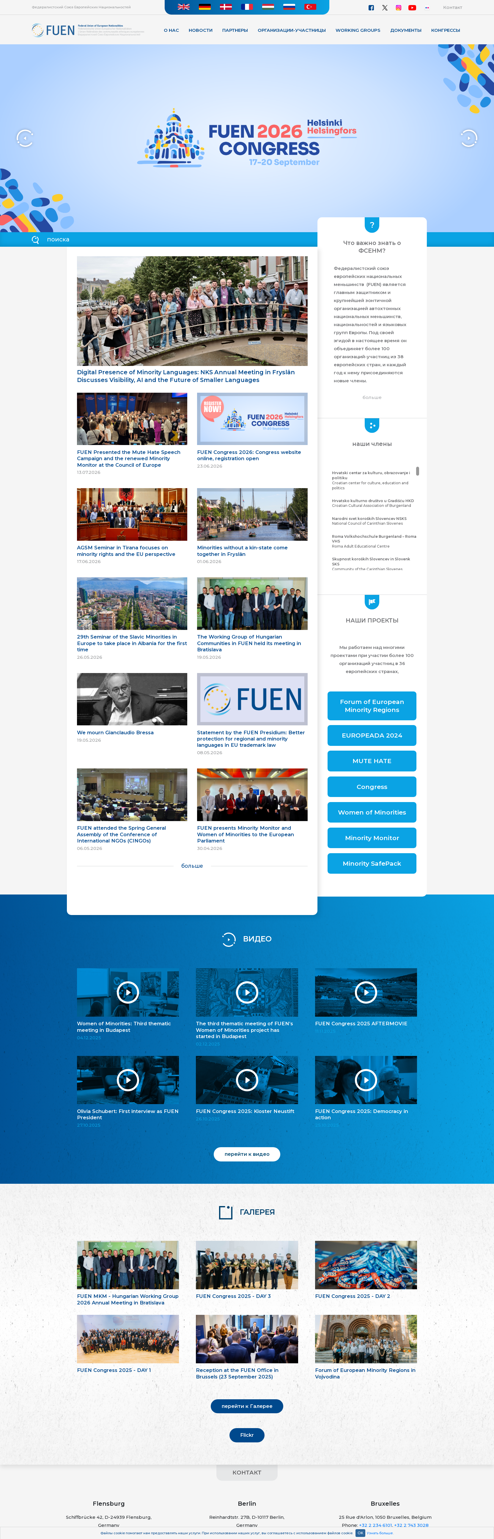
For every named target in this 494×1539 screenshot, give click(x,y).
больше (192, 866)
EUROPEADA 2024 (372, 735)
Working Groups (358, 30)
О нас (171, 30)
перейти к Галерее (247, 1406)
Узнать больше (380, 1533)
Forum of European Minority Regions (372, 705)
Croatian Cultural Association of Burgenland (375, 503)
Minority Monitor (372, 838)
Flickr (247, 1435)
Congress (372, 786)
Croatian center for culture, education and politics (375, 480)
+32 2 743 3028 (411, 1525)
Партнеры (235, 30)
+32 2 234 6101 (375, 1525)
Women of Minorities (372, 812)
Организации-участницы (292, 30)
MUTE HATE (372, 761)
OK (360, 1533)
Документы (405, 30)
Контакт (452, 7)
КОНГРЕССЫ (445, 30)
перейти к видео (247, 1154)
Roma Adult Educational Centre (375, 541)
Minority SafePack (372, 863)
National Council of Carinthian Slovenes (375, 521)
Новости (201, 30)
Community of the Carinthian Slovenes (375, 564)
